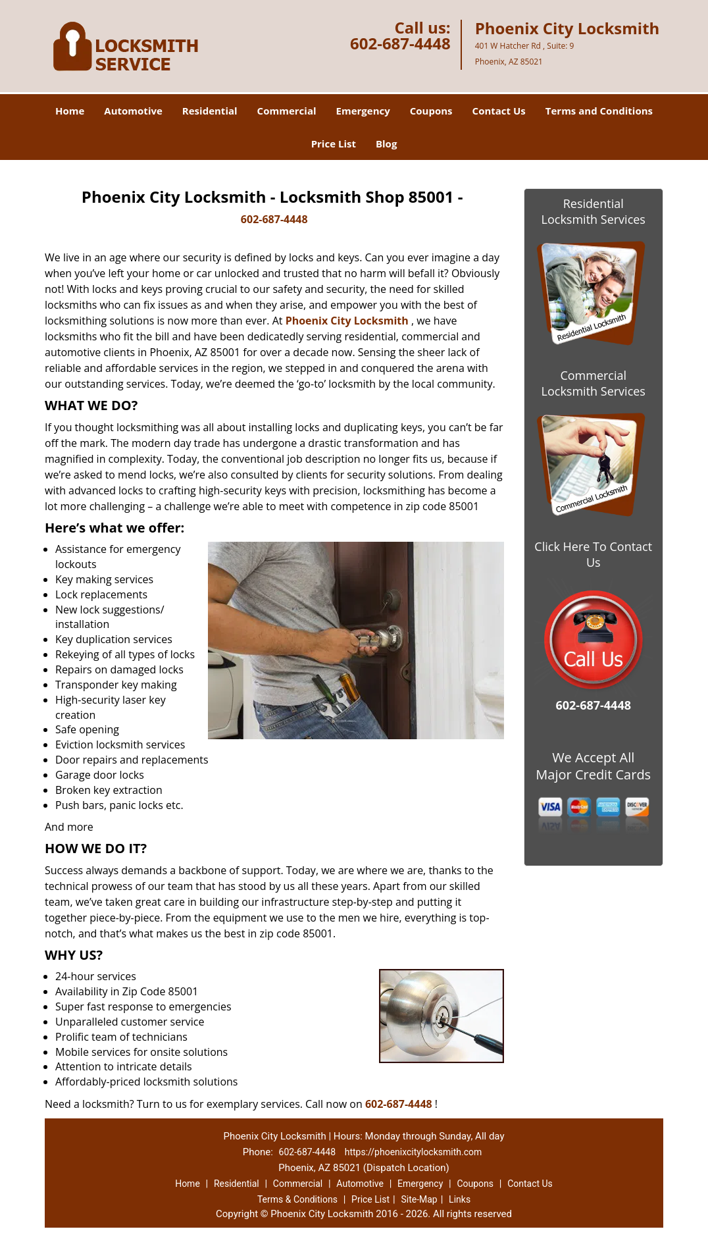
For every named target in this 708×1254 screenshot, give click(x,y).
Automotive (133, 110)
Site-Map (419, 1199)
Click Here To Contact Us (593, 554)
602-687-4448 (400, 43)
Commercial (286, 110)
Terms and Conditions (599, 110)
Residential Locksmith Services (593, 211)
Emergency (363, 110)
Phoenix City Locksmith (347, 320)
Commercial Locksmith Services (593, 383)
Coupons (431, 110)
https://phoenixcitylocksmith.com (413, 1152)
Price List (333, 143)
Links (459, 1199)
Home (69, 110)
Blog (386, 143)
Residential (210, 110)
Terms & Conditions (297, 1199)
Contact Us (499, 110)
